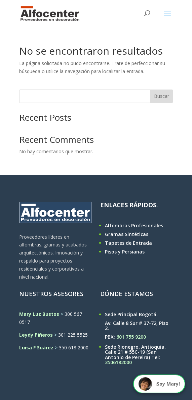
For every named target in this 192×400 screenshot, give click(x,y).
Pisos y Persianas (125, 251)
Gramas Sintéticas (126, 234)
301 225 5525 (73, 335)
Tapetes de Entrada (128, 243)
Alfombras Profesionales (134, 225)
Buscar (161, 96)
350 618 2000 (73, 347)
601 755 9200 (131, 337)
